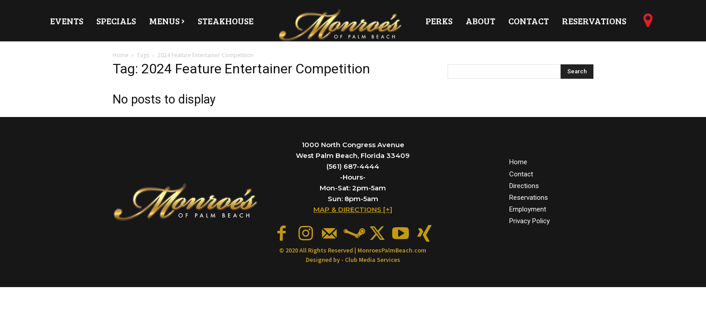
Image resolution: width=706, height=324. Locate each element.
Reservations (528, 196)
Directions (524, 184)
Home (120, 55)
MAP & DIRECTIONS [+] (352, 209)
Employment (527, 208)
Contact (521, 173)
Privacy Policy (529, 220)
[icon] (648, 23)
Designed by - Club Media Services (353, 257)
